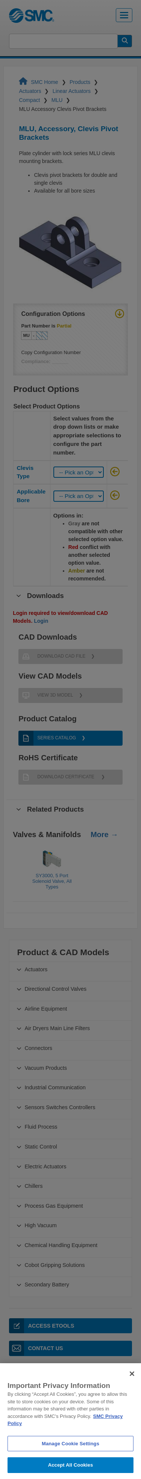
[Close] (132, 1392)
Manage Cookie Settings (70, 1461)
